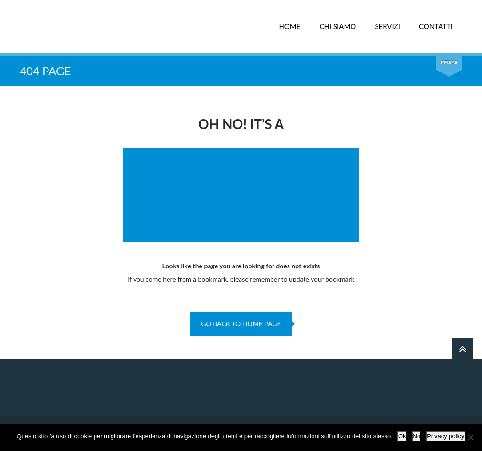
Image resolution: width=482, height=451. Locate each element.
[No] (470, 437)
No (417, 436)
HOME (289, 26)
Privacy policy (445, 436)
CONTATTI (436, 26)
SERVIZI (387, 26)
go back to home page (241, 324)
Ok (402, 436)
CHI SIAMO (337, 26)
